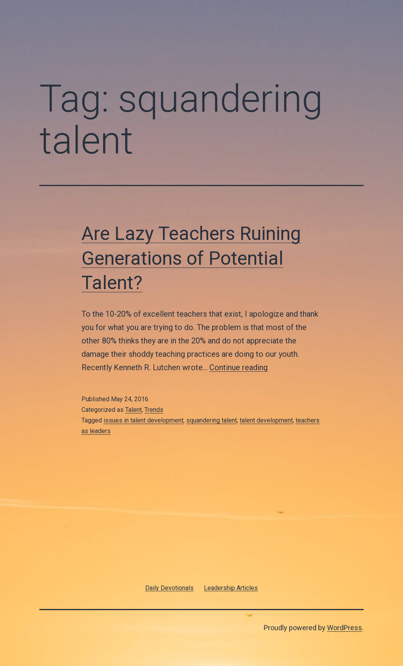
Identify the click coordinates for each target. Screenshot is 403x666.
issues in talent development (143, 420)
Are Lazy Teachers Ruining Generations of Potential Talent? (191, 258)
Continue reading (238, 367)
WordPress (344, 628)
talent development (266, 420)
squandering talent (211, 420)
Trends (153, 409)
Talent (133, 409)
